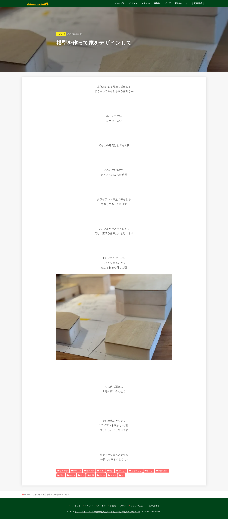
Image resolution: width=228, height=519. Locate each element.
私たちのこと (181, 3)
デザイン (77, 471)
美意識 (113, 475)
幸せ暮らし (136, 471)
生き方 (72, 475)
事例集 (157, 3)
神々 (82, 475)
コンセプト (119, 3)
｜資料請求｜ (198, 3)
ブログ (167, 3)
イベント (133, 3)
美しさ (102, 475)
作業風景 (90, 471)
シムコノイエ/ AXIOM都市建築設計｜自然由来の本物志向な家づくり (107, 511)
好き (111, 471)
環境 (62, 475)
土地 (102, 471)
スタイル (145, 3)
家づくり (122, 471)
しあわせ (61, 34)
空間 (92, 475)
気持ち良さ (163, 471)
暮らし (150, 471)
